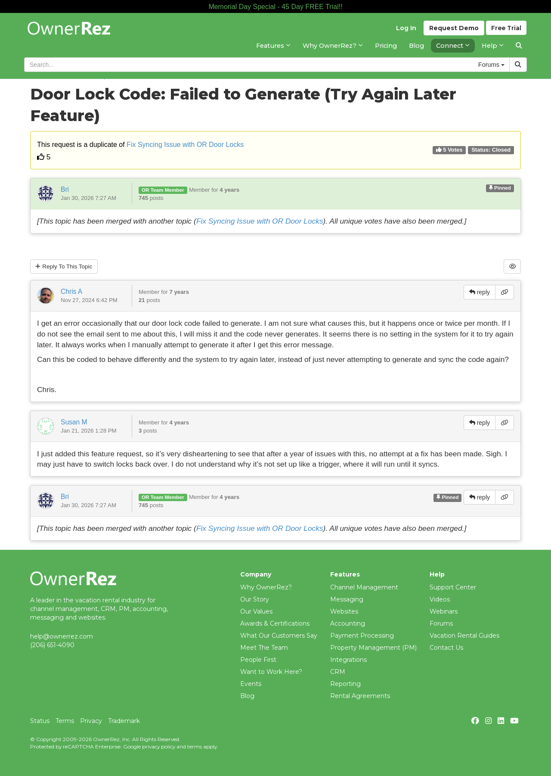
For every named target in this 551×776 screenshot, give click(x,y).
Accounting (347, 623)
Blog (247, 696)
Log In (405, 30)
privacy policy (158, 746)
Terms (65, 721)
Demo (452, 30)
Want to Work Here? (271, 672)
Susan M (74, 422)
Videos (440, 599)
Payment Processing (362, 635)
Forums (441, 623)
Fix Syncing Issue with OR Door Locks (185, 144)
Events (250, 684)
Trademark (124, 721)
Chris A (71, 292)
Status (40, 721)
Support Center (453, 587)
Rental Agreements (360, 696)
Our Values (256, 611)
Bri (65, 189)
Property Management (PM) (373, 647)
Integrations (348, 660)
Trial (506, 30)
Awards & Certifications (275, 623)
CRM (337, 672)
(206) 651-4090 (52, 645)
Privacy (91, 721)
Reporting (345, 684)
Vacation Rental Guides (464, 635)
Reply (65, 266)
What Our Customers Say (278, 635)
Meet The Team (264, 647)
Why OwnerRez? (266, 587)
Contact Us (446, 647)
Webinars (444, 611)
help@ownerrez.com (61, 636)
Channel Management (364, 587)
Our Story (254, 599)
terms (194, 746)
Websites (344, 611)
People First (258, 660)
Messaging (346, 599)
